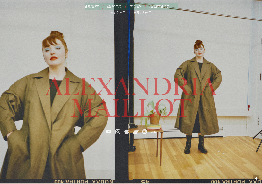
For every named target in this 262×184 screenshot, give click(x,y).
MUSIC (114, 6)
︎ (109, 131)
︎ (118, 131)
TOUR (135, 6)
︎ (153, 131)
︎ (144, 131)
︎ (127, 131)
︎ (136, 131)
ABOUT (92, 6)
